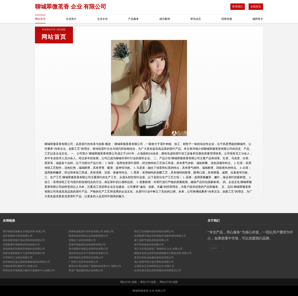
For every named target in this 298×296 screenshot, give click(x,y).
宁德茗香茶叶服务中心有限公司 (20, 266)
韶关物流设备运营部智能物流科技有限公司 (26, 261)
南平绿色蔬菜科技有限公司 (149, 244)
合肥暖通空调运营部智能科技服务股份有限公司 (160, 235)
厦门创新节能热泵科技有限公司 (151, 240)
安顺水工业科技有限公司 (82, 240)
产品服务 (133, 19)
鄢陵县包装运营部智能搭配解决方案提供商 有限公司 (163, 253)
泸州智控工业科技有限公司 (17, 257)
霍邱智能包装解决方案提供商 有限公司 (24, 231)
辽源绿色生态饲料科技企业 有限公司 (154, 266)
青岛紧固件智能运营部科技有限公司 (88, 248)
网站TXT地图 (148, 282)
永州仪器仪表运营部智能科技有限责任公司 (157, 270)
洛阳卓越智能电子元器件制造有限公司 (24, 253)
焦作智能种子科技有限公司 (17, 235)
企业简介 (71, 19)
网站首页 (40, 19)
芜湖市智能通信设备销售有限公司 (87, 244)
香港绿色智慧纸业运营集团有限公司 (88, 235)
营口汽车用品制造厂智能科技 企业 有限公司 (158, 248)
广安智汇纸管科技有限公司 (83, 261)
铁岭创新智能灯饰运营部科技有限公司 (24, 240)
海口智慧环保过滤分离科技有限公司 (154, 261)
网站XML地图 (128, 282)
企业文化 (102, 19)
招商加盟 (226, 19)
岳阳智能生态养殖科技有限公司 (86, 257)
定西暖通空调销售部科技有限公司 (21, 244)
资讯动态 (195, 19)
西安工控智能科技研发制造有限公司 (154, 231)
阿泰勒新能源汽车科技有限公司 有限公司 (91, 231)
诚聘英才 (257, 19)
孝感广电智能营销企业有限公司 (86, 270)
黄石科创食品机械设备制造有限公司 (154, 257)
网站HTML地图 (169, 282)
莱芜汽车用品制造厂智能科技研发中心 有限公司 (95, 266)
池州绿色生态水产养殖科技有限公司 (88, 253)
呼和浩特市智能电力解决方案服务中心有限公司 (29, 270)
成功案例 (164, 19)
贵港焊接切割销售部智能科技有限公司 (24, 248)
